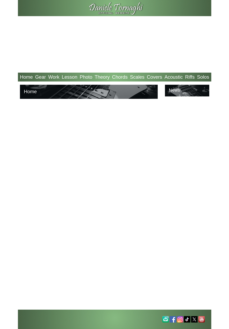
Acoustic (174, 77)
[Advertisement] (114, 44)
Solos (203, 77)
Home (26, 77)
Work (53, 77)
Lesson (69, 77)
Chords (119, 77)
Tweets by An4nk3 (185, 110)
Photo (86, 77)
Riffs (190, 77)
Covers (154, 77)
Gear (40, 77)
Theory (102, 77)
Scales (137, 77)
